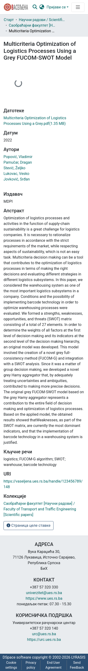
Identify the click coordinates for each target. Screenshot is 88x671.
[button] (42, 7)
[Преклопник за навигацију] (77, 7)
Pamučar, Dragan (18, 162)
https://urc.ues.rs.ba (44, 639)
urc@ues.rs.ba (44, 634)
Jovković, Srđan (17, 179)
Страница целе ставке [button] (28, 525)
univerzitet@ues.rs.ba (44, 593)
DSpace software (17, 657)
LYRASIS (78, 657)
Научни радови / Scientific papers (42, 20)
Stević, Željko (14, 168)
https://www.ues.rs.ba (44, 598)
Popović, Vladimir (18, 157)
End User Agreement (53, 665)
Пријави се (56, 7)
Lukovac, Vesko (16, 173)
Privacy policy (31, 665)
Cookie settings (11, 665)
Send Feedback (77, 665)
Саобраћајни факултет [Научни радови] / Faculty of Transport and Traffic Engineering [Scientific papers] (32, 25)
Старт (9, 20)
